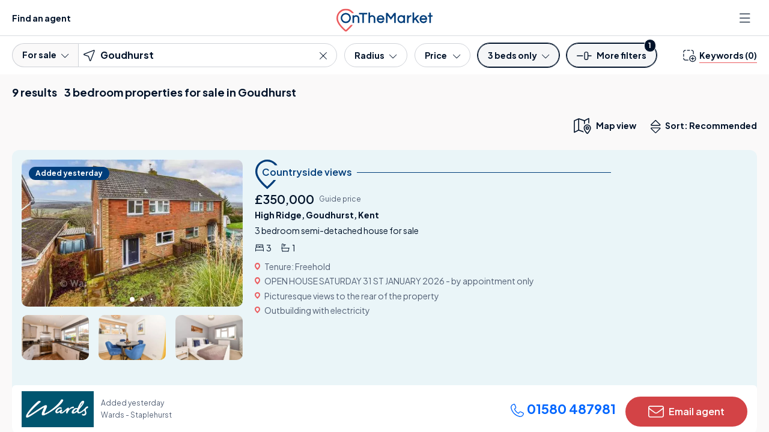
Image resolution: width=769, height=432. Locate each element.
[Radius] (375, 55)
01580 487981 (563, 408)
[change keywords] (720, 55)
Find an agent (41, 18)
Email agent (686, 411)
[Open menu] (746, 18)
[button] (611, 59)
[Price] (442, 55)
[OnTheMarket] (384, 17)
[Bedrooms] (518, 55)
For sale (45, 54)
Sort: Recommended (706, 126)
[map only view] (604, 125)
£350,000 (284, 198)
